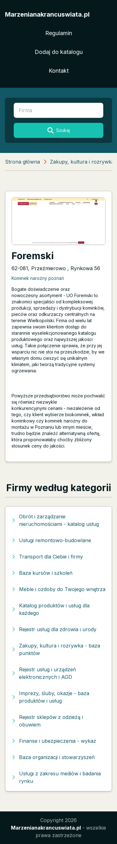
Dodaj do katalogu (59, 52)
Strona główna (22, 162)
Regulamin (58, 33)
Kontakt (59, 70)
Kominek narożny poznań (38, 278)
